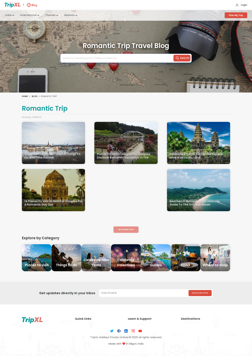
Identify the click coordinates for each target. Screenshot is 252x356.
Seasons (69, 15)
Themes (50, 15)
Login (244, 5)
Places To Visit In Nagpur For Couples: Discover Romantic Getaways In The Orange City (124, 157)
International (28, 15)
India (8, 15)
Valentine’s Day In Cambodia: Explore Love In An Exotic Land (197, 156)
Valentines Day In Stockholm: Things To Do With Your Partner (51, 156)
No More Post (126, 229)
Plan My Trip (236, 15)
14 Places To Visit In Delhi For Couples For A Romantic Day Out (51, 203)
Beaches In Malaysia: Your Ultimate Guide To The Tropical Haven (196, 203)
